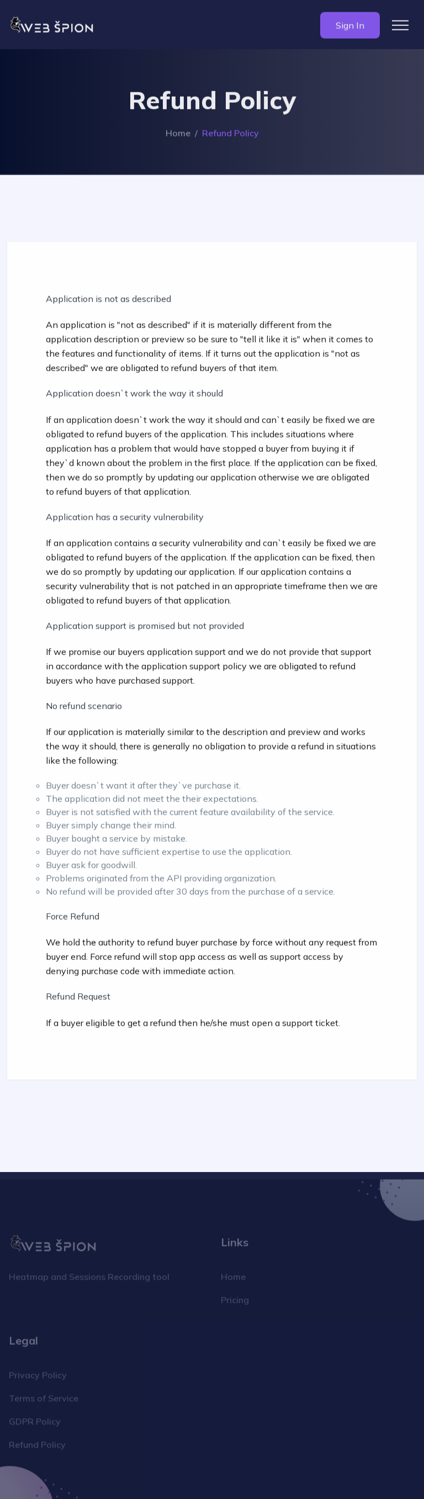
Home (178, 134)
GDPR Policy (35, 1423)
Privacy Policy (38, 1377)
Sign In (350, 25)
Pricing (235, 1302)
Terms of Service (43, 1400)
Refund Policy (37, 1447)
